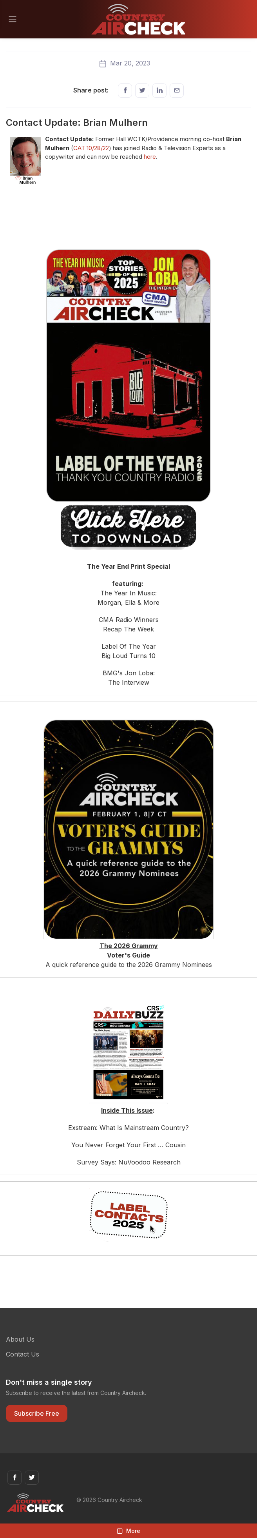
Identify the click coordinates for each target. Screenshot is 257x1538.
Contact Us (22, 1354)
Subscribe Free (36, 1413)
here (150, 156)
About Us (20, 1339)
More (128, 1530)
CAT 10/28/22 (91, 148)
